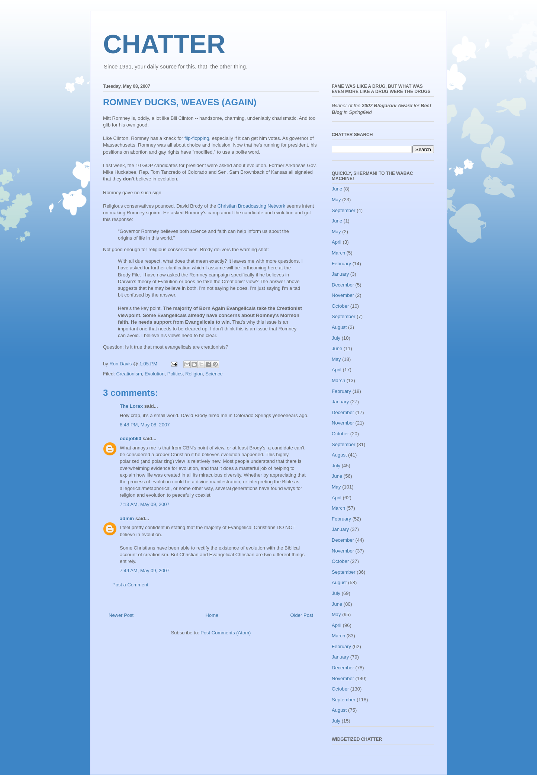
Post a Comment (130, 584)
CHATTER (164, 44)
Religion (194, 374)
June (337, 189)
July (336, 338)
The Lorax (131, 406)
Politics (175, 374)
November (343, 295)
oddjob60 (130, 438)
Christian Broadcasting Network (251, 206)
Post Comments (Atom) (225, 632)
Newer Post (121, 615)
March (338, 253)
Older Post (301, 615)
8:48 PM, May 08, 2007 (145, 424)
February (341, 263)
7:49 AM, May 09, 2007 (145, 570)
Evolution (154, 374)
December (343, 285)
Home (212, 615)
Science (213, 374)
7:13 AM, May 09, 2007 (145, 504)
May (336, 199)
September (344, 210)
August (339, 327)
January (340, 274)
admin (127, 518)
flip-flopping (196, 138)
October (340, 306)
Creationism (129, 374)
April (336, 242)
